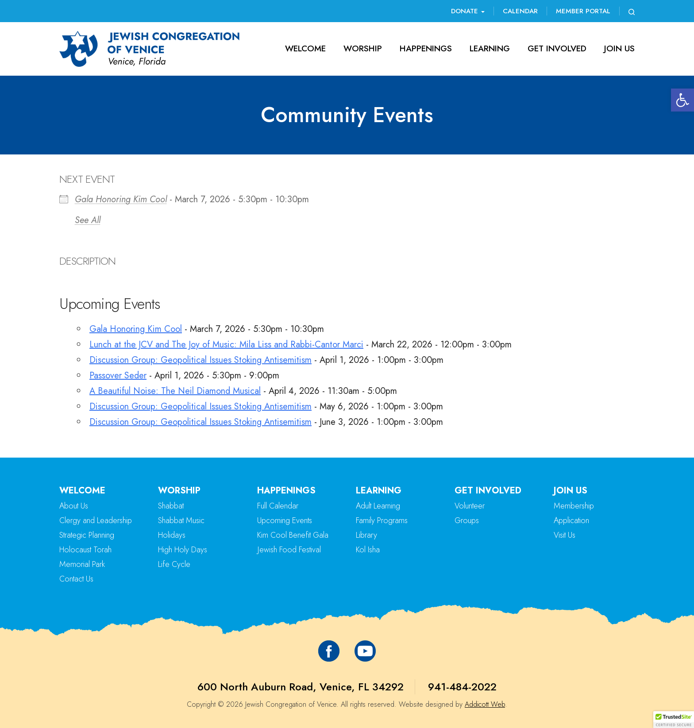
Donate (468, 11)
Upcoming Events (284, 520)
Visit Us (564, 535)
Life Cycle (174, 564)
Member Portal (583, 11)
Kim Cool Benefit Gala (292, 535)
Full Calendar (277, 506)
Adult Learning (378, 506)
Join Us (619, 48)
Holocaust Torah (85, 549)
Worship (362, 48)
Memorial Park (82, 564)
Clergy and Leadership (95, 520)
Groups (467, 520)
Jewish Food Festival (289, 549)
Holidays (171, 535)
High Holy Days (182, 549)
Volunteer (470, 506)
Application (571, 520)
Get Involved (557, 48)
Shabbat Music (181, 520)
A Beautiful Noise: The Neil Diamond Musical (175, 391)
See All (87, 220)
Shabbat (171, 506)
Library (366, 535)
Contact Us (76, 579)
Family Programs (382, 520)
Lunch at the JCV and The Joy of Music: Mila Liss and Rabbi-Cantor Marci (226, 344)
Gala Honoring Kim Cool (121, 199)
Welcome (305, 48)
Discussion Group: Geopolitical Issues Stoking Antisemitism (200, 360)
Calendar (520, 11)
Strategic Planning (86, 535)
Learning (490, 48)
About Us (73, 506)
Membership (574, 506)
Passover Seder (118, 375)
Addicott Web (485, 704)
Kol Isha (368, 549)
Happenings (426, 48)
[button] (682, 100)
